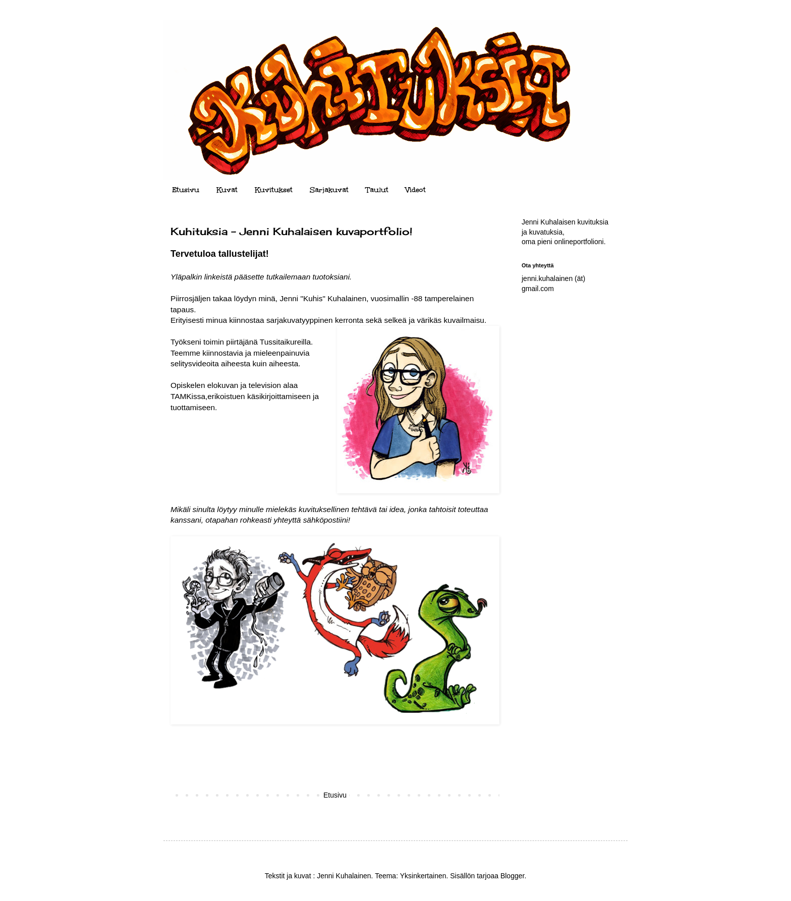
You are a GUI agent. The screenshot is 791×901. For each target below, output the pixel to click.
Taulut (377, 190)
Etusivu (185, 190)
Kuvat (227, 190)
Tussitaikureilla (285, 341)
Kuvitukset (274, 190)
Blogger (512, 876)
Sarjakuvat (329, 190)
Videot (416, 190)
